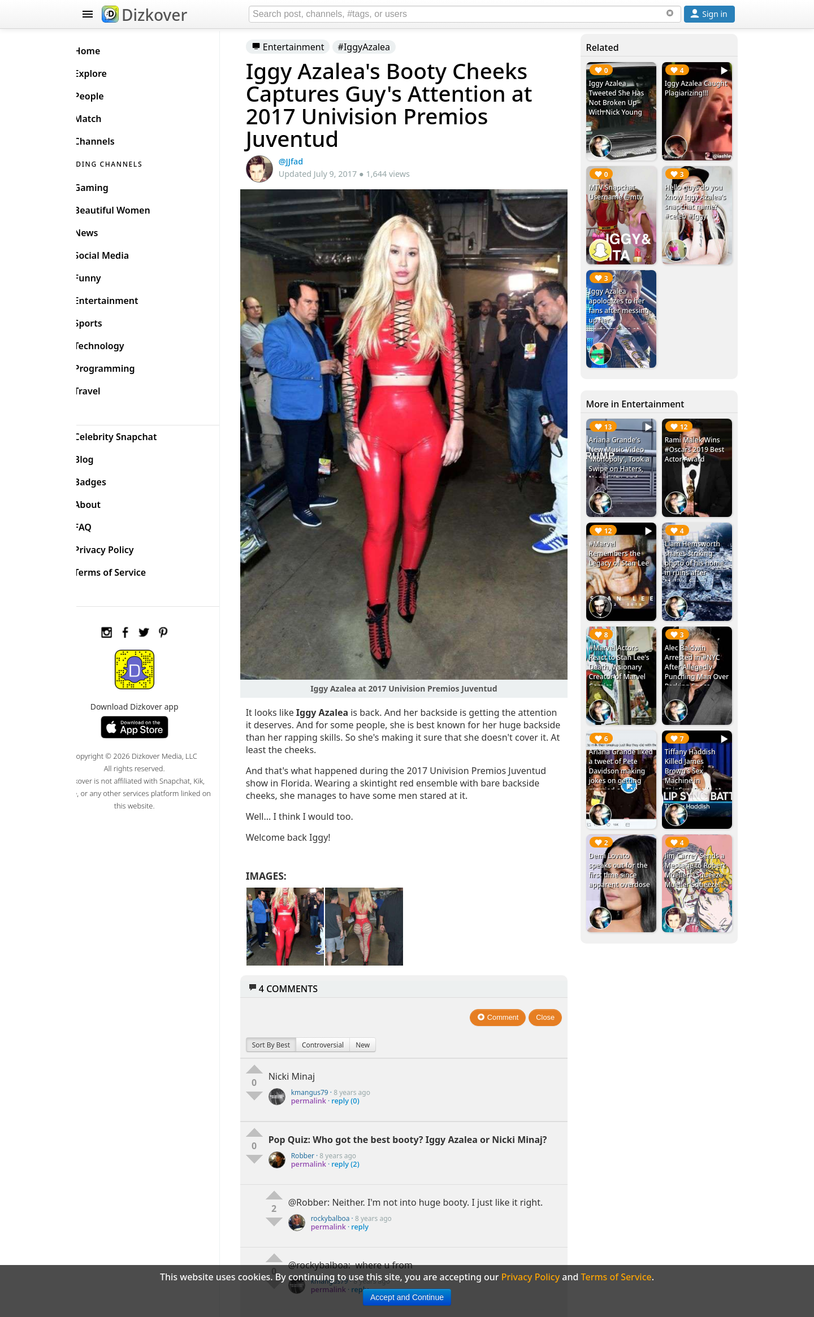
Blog (102, 456)
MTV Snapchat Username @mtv (621, 188)
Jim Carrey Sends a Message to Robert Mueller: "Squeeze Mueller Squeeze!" (698, 843)
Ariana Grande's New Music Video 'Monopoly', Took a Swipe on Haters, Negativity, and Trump (624, 452)
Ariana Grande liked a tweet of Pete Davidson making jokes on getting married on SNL (625, 752)
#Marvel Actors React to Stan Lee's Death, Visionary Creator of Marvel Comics (624, 648)
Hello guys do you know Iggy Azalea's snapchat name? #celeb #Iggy (698, 198)
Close (551, 997)
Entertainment (305, 47)
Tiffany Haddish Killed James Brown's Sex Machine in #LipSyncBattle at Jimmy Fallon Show (698, 752)
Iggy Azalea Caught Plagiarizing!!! (689, 93)
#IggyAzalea (381, 47)
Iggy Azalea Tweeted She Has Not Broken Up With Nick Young (622, 98)
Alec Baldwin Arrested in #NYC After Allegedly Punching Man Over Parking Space (695, 652)
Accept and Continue (407, 1297)
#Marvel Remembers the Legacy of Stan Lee (624, 538)
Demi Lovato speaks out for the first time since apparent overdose (624, 843)
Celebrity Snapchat (134, 434)
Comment (504, 997)
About (105, 501)
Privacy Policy (122, 547)
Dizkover (144, 14)
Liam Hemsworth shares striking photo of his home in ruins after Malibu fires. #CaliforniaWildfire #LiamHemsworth (698, 557)
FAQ (101, 524)
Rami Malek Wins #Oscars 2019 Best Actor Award (698, 438)
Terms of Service (128, 569)
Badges (108, 479)
